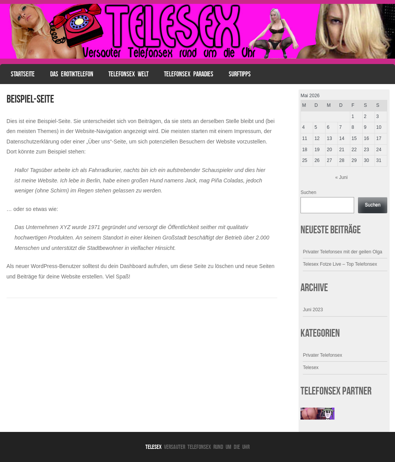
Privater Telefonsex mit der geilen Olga (342, 252)
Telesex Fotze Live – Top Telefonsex (340, 264)
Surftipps (240, 74)
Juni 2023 (313, 309)
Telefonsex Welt (128, 74)
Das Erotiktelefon (71, 74)
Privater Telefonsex (322, 355)
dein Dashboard (127, 266)
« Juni (341, 177)
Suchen (308, 192)
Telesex (311, 367)
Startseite (23, 74)
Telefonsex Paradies (188, 74)
